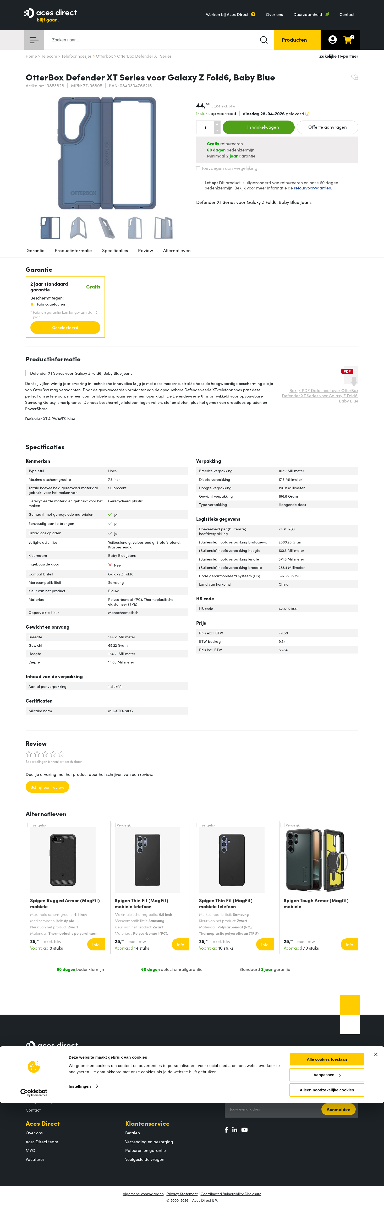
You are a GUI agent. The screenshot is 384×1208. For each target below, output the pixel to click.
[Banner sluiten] (376, 1159)
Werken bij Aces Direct (227, 14)
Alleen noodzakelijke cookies (327, 1195)
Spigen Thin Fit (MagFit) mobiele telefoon (141, 903)
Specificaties (115, 250)
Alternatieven (177, 250)
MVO (30, 1150)
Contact (346, 14)
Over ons (274, 14)
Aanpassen (327, 1180)
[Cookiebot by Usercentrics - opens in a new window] (34, 1198)
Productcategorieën (144, 1083)
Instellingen (80, 1191)
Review (145, 250)
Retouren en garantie (145, 1150)
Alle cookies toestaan (327, 1164)
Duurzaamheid (307, 14)
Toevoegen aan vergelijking (226, 168)
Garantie (35, 250)
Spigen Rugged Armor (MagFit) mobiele (65, 903)
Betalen (132, 1132)
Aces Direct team (42, 1141)
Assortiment (143, 1073)
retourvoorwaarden (312, 188)
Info (96, 944)
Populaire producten (144, 1092)
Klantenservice (147, 1123)
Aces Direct (43, 1123)
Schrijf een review (47, 787)
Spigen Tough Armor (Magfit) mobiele (316, 903)
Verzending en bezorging (149, 1141)
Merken (132, 1101)
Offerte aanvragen (327, 127)
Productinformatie (73, 250)
